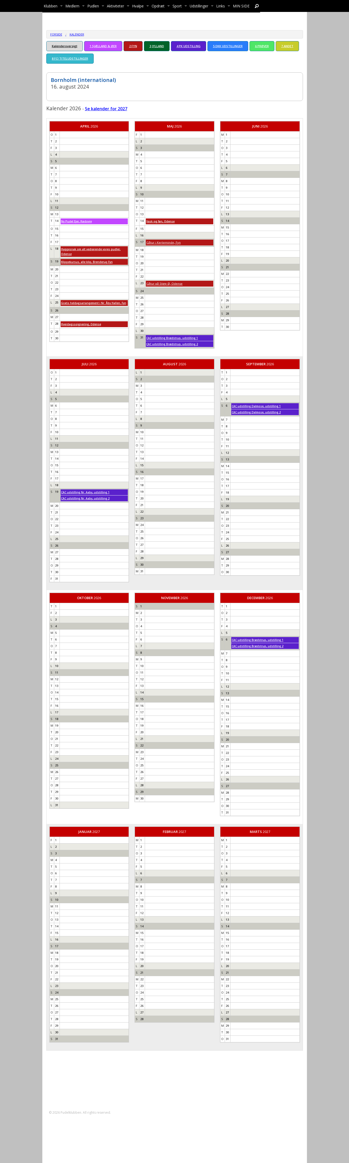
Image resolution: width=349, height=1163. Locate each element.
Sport (177, 5)
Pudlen (93, 5)
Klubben (50, 5)
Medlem (72, 5)
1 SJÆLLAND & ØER (103, 46)
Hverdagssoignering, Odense (81, 324)
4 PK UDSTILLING (188, 46)
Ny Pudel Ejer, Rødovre (76, 221)
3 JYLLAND (156, 46)
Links (220, 5)
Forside (56, 34)
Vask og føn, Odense (160, 221)
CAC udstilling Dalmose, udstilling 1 (256, 406)
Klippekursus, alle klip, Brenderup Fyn (87, 262)
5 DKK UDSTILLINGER (228, 46)
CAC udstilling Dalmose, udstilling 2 (256, 412)
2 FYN (133, 46)
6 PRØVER (262, 46)
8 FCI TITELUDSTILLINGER (70, 58)
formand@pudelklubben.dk (77, 1089)
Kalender (77, 34)
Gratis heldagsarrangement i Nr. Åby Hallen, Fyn (93, 303)
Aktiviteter (115, 5)
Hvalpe (138, 5)
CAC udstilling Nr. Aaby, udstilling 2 (85, 498)
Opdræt (158, 5)
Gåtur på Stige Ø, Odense (164, 284)
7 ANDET (287, 46)
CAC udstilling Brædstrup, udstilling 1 (172, 338)
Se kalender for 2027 (106, 109)
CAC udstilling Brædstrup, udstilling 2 (172, 344)
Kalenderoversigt (64, 46)
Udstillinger (199, 5)
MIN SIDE (241, 5)
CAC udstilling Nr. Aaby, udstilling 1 (85, 492)
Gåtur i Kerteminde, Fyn (163, 242)
